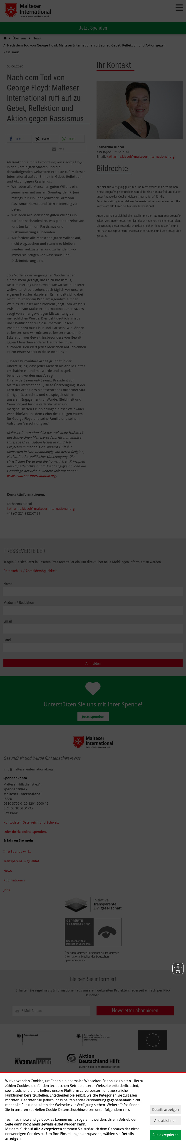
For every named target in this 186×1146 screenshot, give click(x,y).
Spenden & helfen (17, 1113)
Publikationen (14, 880)
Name (7, 584)
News (7, 870)
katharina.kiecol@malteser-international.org (41, 508)
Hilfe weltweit (45, 1113)
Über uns (82, 1113)
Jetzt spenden (93, 716)
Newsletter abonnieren (135, 1010)
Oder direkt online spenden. (25, 831)
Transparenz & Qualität (21, 861)
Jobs (6, 889)
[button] (19, 139)
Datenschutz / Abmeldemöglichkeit (30, 571)
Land (7, 640)
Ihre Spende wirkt (17, 851)
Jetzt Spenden (93, 28)
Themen (65, 1113)
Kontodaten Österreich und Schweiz (31, 822)
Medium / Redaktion (18, 603)
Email (7, 621)
